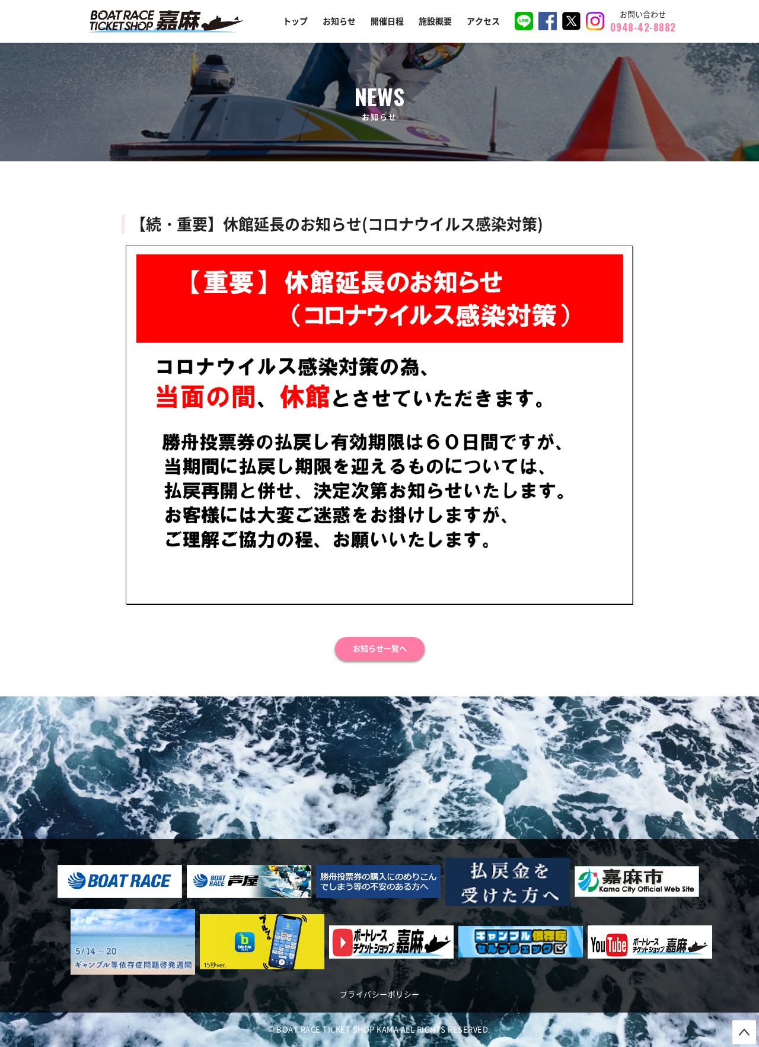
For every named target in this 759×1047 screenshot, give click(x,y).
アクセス (483, 21)
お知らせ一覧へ (380, 649)
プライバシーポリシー (380, 994)
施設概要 (435, 21)
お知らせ (339, 21)
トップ (295, 21)
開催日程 (387, 21)
